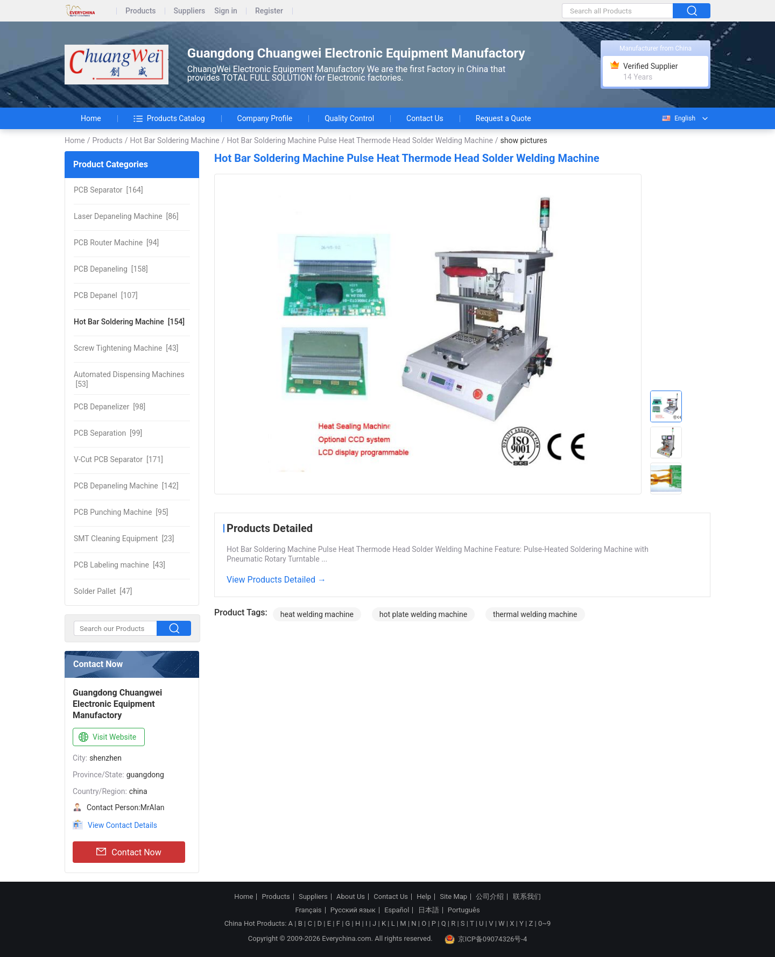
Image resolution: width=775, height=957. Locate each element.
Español (396, 910)
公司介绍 (490, 897)
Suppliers (190, 11)
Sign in (225, 11)
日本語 (428, 910)
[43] (126, 348)
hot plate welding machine (423, 614)
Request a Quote (503, 118)
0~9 (544, 923)
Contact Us (424, 118)
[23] (124, 538)
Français (308, 910)
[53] (129, 379)
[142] (126, 485)
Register (269, 11)
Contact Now (128, 852)
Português (464, 910)
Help (424, 897)
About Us (350, 897)
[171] (118, 459)
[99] (108, 433)
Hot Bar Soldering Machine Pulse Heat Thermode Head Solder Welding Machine (359, 140)
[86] (126, 216)
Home (91, 118)
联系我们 (527, 897)
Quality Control (349, 118)
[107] (106, 295)
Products (140, 11)
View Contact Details (122, 825)
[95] (121, 512)
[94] (116, 242)
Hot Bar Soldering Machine (174, 140)
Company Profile (265, 118)
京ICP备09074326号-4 (486, 939)
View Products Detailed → (276, 580)
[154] (129, 321)
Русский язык (353, 910)
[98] (109, 406)
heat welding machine (317, 614)
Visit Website (106, 737)
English (678, 118)
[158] (111, 269)
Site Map (453, 897)
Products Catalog (169, 118)
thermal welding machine (535, 614)
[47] (103, 591)
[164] (108, 190)
